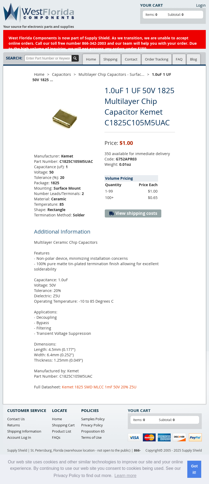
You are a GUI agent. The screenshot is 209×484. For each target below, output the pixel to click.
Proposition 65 (92, 431)
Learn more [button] (125, 475)
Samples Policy (93, 419)
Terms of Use (91, 437)
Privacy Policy (92, 425)
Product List (61, 431)
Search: (14, 58)
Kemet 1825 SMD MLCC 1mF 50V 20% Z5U (99, 386)
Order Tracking (156, 59)
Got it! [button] (194, 469)
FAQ (179, 59)
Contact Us (16, 419)
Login (201, 5)
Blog (193, 59)
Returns (13, 425)
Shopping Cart (63, 425)
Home (91, 59)
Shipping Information (24, 431)
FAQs (56, 437)
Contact (131, 59)
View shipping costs (133, 213)
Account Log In (19, 437)
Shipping (110, 59)
